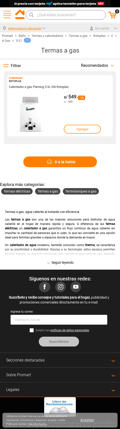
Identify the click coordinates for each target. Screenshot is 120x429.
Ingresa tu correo (22, 311)
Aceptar (87, 420)
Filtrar (16, 65)
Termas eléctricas (17, 191)
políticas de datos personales (69, 330)
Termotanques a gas (80, 191)
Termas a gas (78, 36)
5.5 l (19, 40)
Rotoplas (99, 36)
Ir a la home (65, 162)
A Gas (6, 40)
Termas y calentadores (47, 36)
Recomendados (94, 65)
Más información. (37, 424)
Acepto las (62, 330)
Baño (22, 36)
